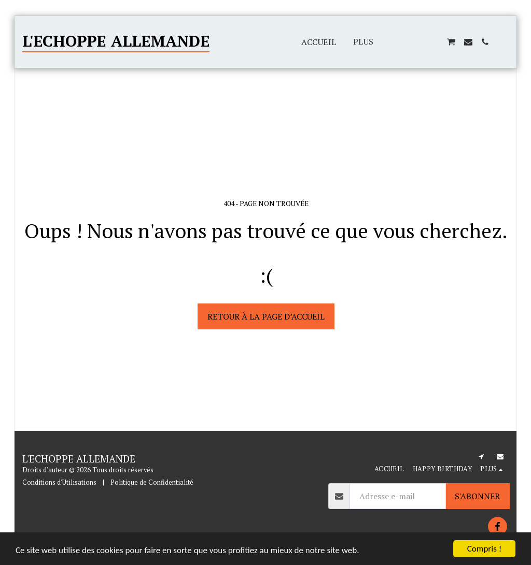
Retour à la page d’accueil (266, 316)
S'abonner (477, 496)
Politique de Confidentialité (151, 482)
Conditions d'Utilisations (59, 482)
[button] (401, 42)
